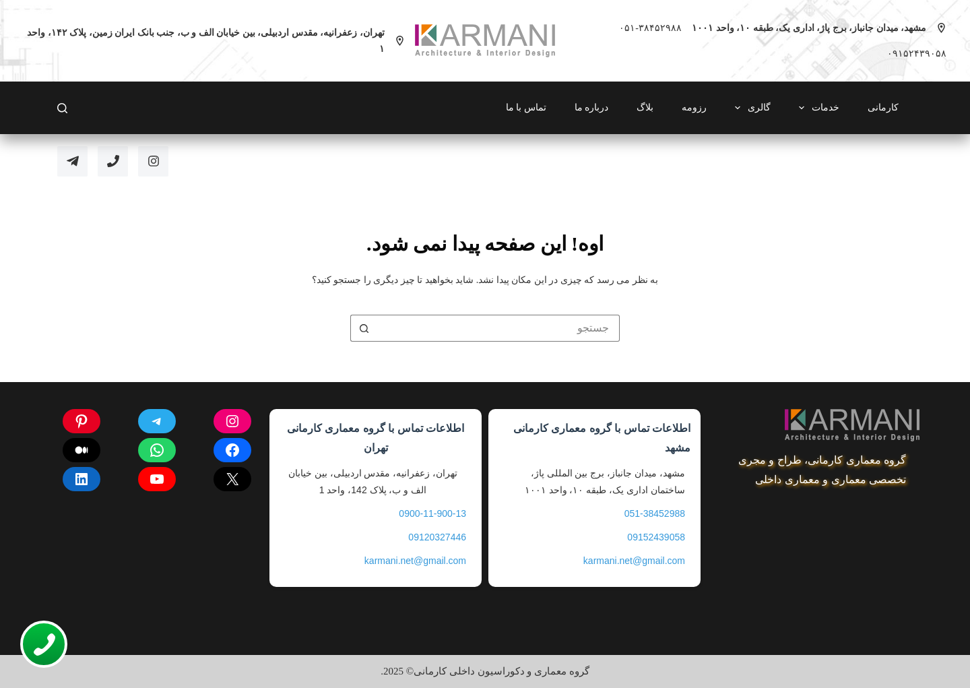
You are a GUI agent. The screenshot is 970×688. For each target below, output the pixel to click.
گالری (750, 108)
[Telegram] (72, 161)
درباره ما (592, 107)
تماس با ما (526, 107)
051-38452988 (654, 513)
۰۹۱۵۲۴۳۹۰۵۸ (916, 54)
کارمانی (883, 107)
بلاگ (645, 107)
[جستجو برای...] (498, 328)
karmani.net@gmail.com (634, 560)
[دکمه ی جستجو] (363, 328)
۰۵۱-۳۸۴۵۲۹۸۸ (650, 28)
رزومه (694, 107)
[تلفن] (113, 161)
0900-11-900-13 (432, 513)
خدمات (816, 108)
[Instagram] (153, 161)
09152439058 (656, 537)
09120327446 (437, 537)
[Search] (62, 108)
